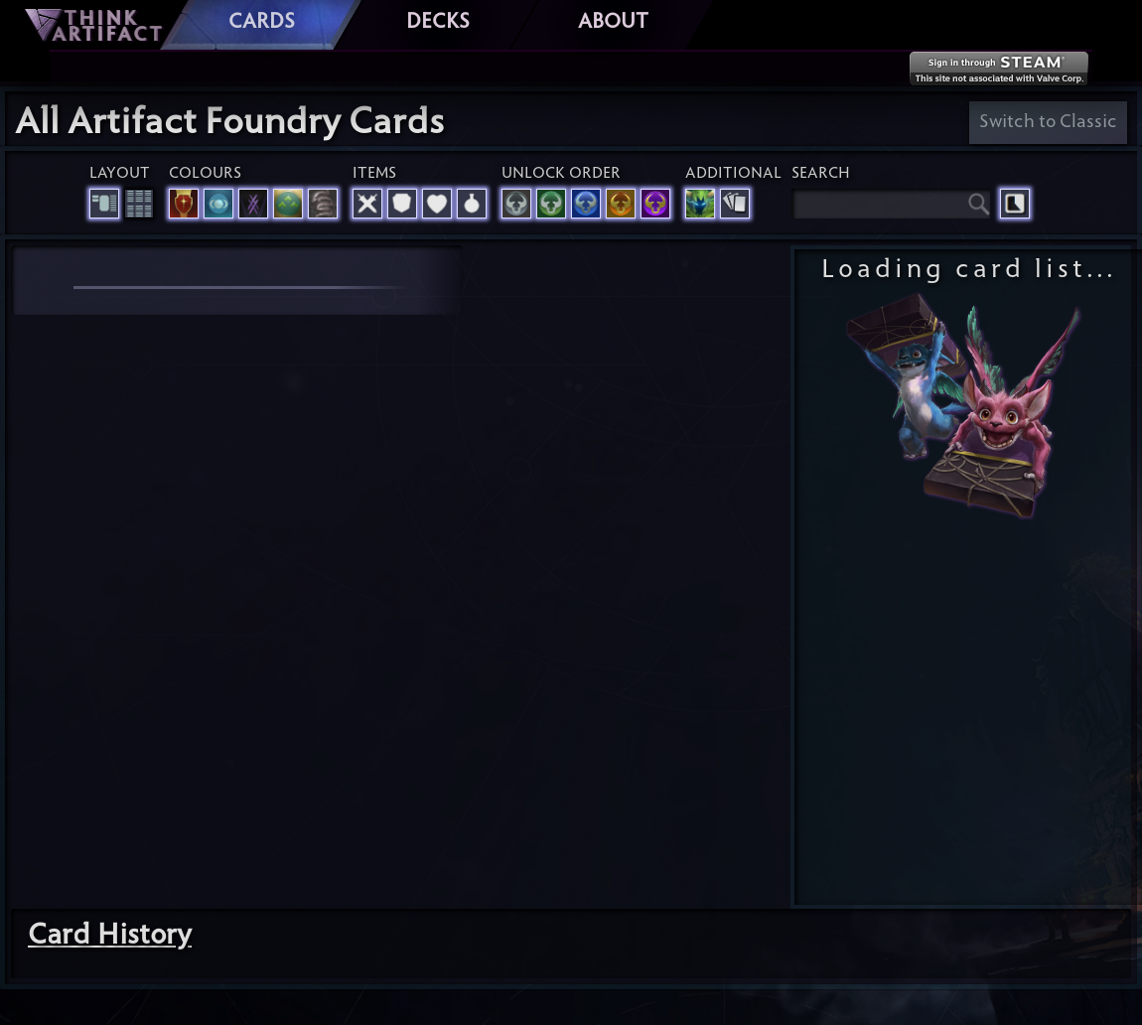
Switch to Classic (1048, 122)
